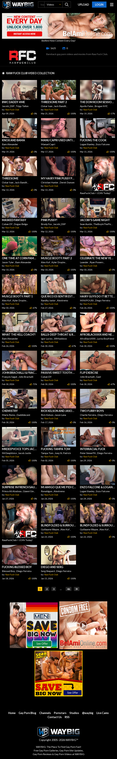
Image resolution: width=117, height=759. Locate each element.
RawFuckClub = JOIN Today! (97, 175)
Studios (74, 713)
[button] (53, 5)
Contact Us (55, 717)
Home (12, 713)
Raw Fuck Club (12, 109)
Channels (45, 713)
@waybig (87, 713)
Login (99, 4)
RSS (67, 717)
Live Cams (102, 713)
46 (68, 588)
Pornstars (60, 713)
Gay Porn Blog (27, 713)
